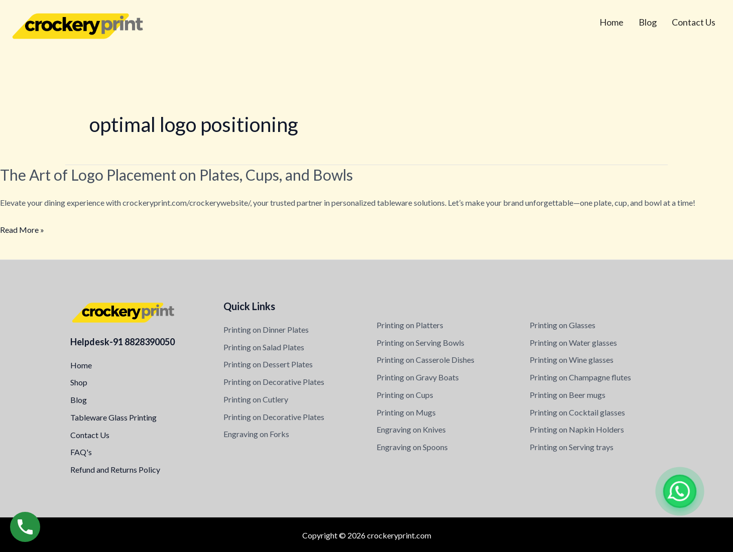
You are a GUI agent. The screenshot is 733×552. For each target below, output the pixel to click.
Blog (648, 22)
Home (611, 22)
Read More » (22, 229)
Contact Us (693, 22)
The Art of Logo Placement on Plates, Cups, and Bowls (176, 175)
